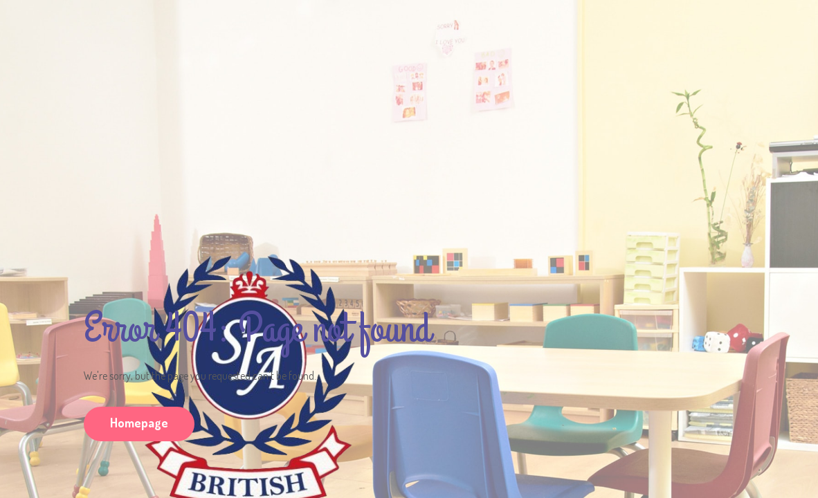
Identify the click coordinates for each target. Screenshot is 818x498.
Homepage (139, 422)
